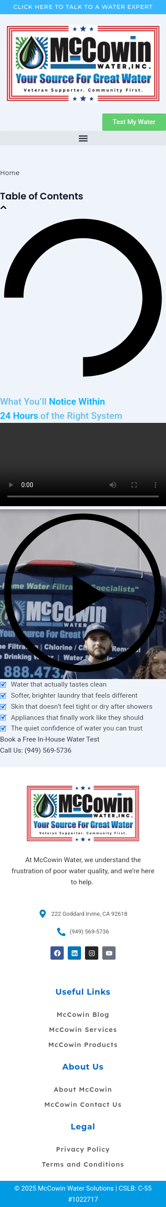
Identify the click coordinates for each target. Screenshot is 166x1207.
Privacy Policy (83, 1149)
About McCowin (83, 1089)
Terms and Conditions (83, 1164)
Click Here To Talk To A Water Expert (83, 6)
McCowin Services (83, 1029)
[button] (83, 138)
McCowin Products (83, 1044)
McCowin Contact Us (83, 1104)
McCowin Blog (83, 1014)
